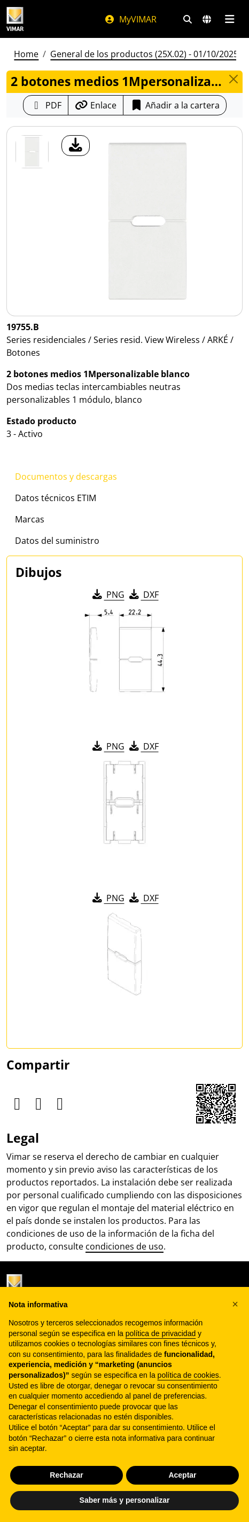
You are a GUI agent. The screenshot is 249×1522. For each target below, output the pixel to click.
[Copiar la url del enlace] (95, 105)
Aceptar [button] (182, 1475)
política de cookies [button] (188, 1375)
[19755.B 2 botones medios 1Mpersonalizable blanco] (32, 151)
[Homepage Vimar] (15, 19)
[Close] (233, 79)
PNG (107, 594)
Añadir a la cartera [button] (175, 105)
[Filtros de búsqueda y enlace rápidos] (187, 19)
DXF (143, 594)
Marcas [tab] (29, 519)
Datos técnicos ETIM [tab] (55, 498)
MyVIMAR (130, 19)
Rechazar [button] (66, 1475)
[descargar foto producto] (75, 145)
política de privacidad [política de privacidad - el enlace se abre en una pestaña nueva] (161, 1333)
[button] (235, 1304)
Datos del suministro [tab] (57, 541)
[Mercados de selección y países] (206, 19)
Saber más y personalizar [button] (125, 1500)
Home (26, 54)
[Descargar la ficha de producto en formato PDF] (45, 105)
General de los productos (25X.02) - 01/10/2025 (144, 54)
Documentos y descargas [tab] (66, 476)
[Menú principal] (229, 19)
